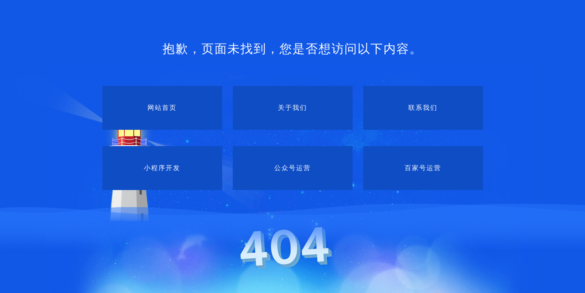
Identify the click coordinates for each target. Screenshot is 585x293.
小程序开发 (162, 167)
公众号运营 (292, 167)
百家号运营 (423, 167)
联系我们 (423, 107)
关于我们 (292, 107)
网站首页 (162, 107)
